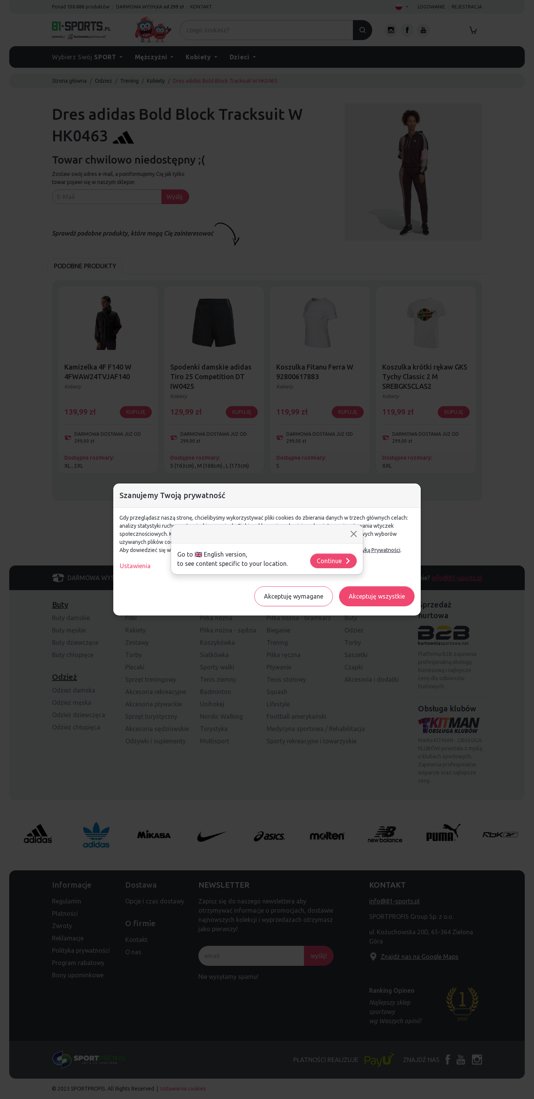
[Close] (354, 534)
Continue (334, 560)
